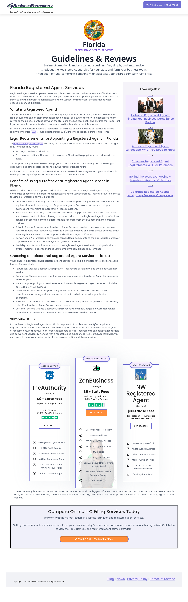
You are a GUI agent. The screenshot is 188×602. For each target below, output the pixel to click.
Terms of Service (162, 587)
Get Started (49, 425)
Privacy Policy (137, 587)
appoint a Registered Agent (28, 143)
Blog (110, 587)
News (120, 587)
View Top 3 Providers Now (94, 539)
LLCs (34, 131)
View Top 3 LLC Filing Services (162, 4)
